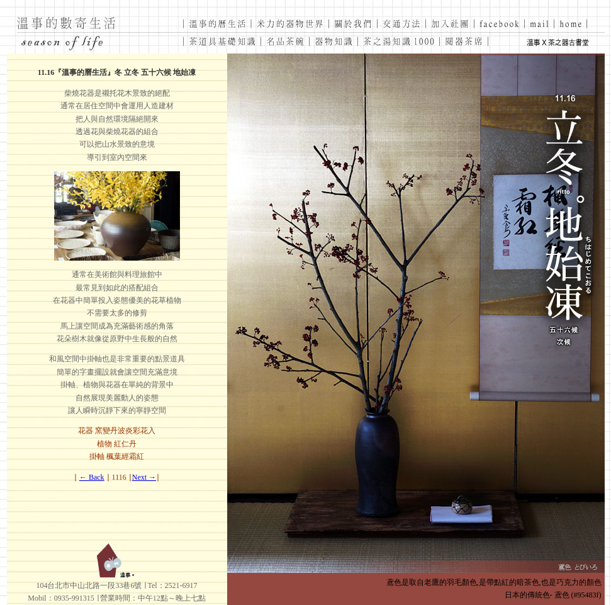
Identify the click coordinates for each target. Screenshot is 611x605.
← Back (91, 477)
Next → (144, 477)
